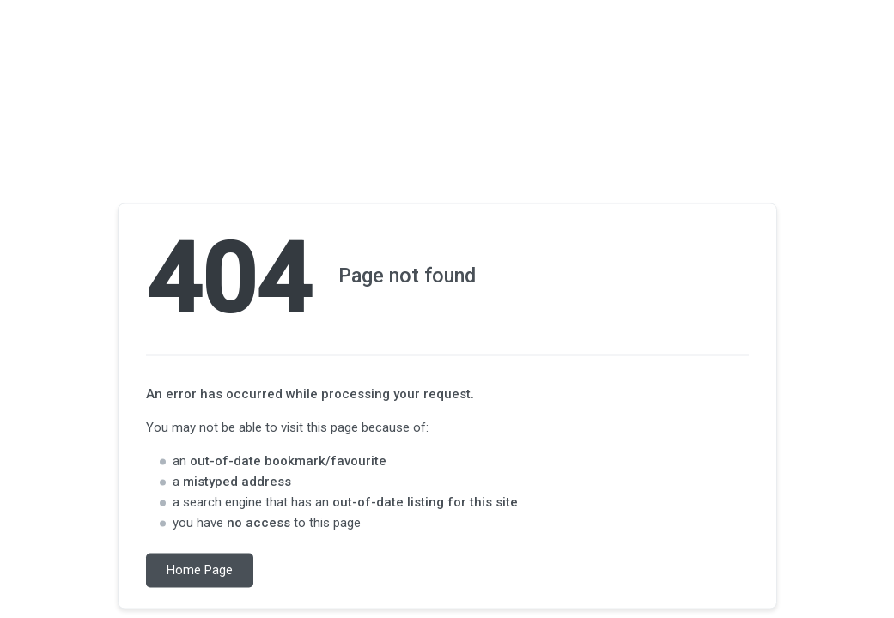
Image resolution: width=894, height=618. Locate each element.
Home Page (200, 571)
